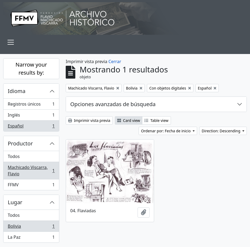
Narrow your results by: (31, 68)
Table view (156, 120)
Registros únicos (31, 105)
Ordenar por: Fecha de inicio (166, 130)
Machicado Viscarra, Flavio (31, 170)
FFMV (31, 186)
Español (31, 127)
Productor (20, 143)
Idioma (16, 91)
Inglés (31, 116)
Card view (128, 120)
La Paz (31, 238)
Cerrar (114, 61)
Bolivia (31, 227)
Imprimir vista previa (89, 120)
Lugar (15, 202)
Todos (14, 156)
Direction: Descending (221, 130)
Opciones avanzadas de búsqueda (113, 104)
